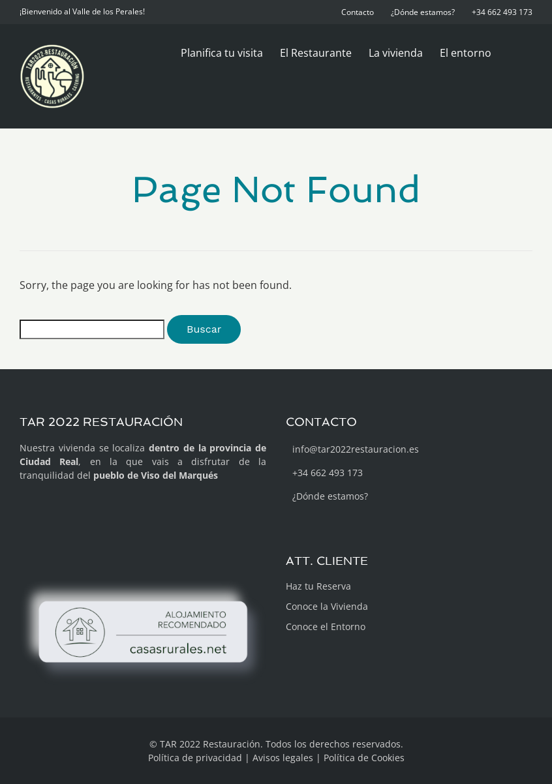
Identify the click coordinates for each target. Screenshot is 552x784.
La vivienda (396, 53)
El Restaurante (316, 53)
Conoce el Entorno (325, 626)
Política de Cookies (364, 757)
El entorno (465, 53)
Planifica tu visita (222, 53)
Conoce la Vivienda (327, 606)
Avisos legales (283, 757)
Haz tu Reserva (318, 586)
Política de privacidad (195, 757)
